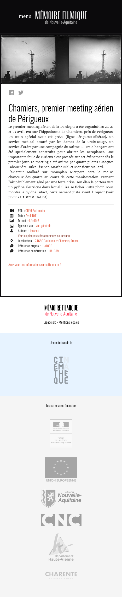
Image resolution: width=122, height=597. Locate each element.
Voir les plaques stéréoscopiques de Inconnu (44, 236)
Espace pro (49, 322)
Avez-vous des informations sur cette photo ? (34, 264)
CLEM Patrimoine (35, 210)
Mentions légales (69, 322)
